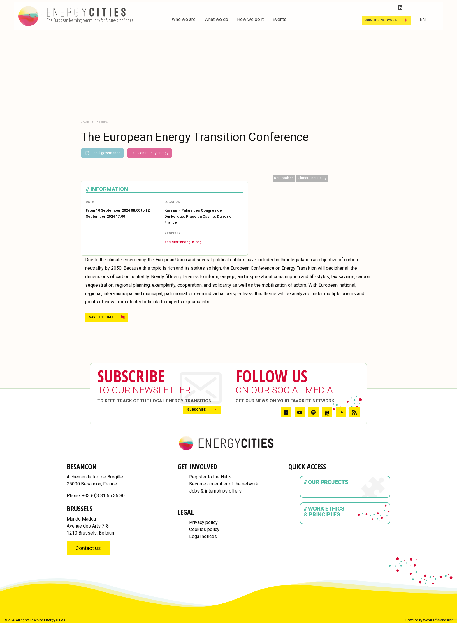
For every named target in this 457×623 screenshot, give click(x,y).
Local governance (102, 153)
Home (85, 122)
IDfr (450, 620)
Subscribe (196, 410)
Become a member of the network (223, 484)
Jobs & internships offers (215, 491)
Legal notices (203, 536)
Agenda (102, 122)
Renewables (284, 178)
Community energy (149, 153)
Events (279, 19)
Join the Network (381, 20)
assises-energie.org (183, 242)
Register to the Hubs (210, 477)
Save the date (101, 317)
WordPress (431, 620)
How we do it (250, 19)
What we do (216, 19)
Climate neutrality (312, 178)
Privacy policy (203, 522)
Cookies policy (204, 529)
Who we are (184, 19)
